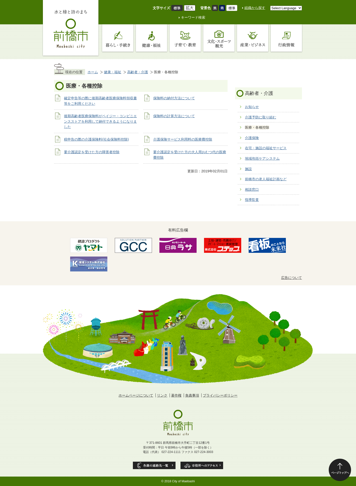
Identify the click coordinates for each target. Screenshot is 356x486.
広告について (291, 278)
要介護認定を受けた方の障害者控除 (91, 152)
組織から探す (254, 8)
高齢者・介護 (137, 72)
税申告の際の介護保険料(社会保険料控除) (96, 139)
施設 (248, 169)
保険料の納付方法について (174, 98)
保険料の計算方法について (174, 116)
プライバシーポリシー (220, 395)
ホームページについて (136, 395)
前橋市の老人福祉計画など (266, 179)
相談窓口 (252, 189)
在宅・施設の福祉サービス (266, 148)
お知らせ (252, 107)
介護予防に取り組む (260, 117)
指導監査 (252, 200)
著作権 (176, 395)
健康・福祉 (112, 72)
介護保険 (252, 138)
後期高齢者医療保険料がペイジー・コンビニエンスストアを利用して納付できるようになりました (100, 121)
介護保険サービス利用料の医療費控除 (182, 139)
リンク (162, 395)
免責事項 (192, 395)
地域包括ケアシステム (262, 158)
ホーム (93, 72)
